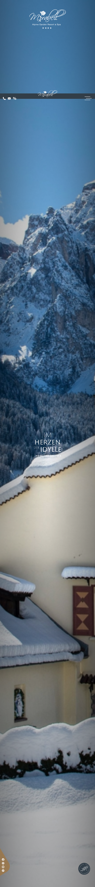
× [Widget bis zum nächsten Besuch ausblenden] (8, 870)
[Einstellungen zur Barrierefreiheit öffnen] (6, 872)
